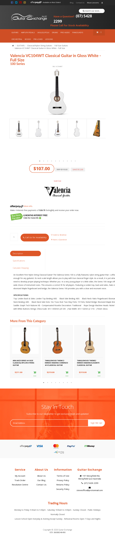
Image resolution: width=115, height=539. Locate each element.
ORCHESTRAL (16, 39)
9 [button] (71, 161)
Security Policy (62, 489)
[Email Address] (49, 422)
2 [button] (43, 161)
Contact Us (80, 2)
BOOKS (28, 39)
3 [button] (47, 161)
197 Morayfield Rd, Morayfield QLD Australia (89, 477)
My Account (20, 475)
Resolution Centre (20, 484)
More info (21, 206)
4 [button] (51, 161)
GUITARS (14, 32)
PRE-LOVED (38, 39)
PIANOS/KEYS (77, 32)
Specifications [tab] (19, 260)
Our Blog (41, 480)
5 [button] (55, 161)
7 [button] (63, 161)
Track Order (20, 480)
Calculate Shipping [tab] (21, 268)
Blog (71, 2)
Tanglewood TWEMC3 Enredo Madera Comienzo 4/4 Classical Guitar (56, 362)
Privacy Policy (63, 480)
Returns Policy (62, 484)
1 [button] (39, 161)
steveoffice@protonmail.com (90, 489)
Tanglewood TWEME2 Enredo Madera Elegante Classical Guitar (88, 362)
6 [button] (59, 161)
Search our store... (91, 11)
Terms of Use (63, 475)
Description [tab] (18, 253)
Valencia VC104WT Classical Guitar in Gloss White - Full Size (40, 48)
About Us (41, 475)
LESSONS (49, 39)
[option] (57, 92)
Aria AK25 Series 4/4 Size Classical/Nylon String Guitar (23, 362)
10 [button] (75, 161)
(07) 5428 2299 (73, 18)
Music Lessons (93, 2)
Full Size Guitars (61, 45)
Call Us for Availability (35, 237)
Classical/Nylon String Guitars (39, 45)
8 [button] (67, 161)
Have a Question (59, 240)
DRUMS (55, 32)
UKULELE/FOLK (43, 32)
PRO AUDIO (65, 32)
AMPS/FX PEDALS (28, 32)
